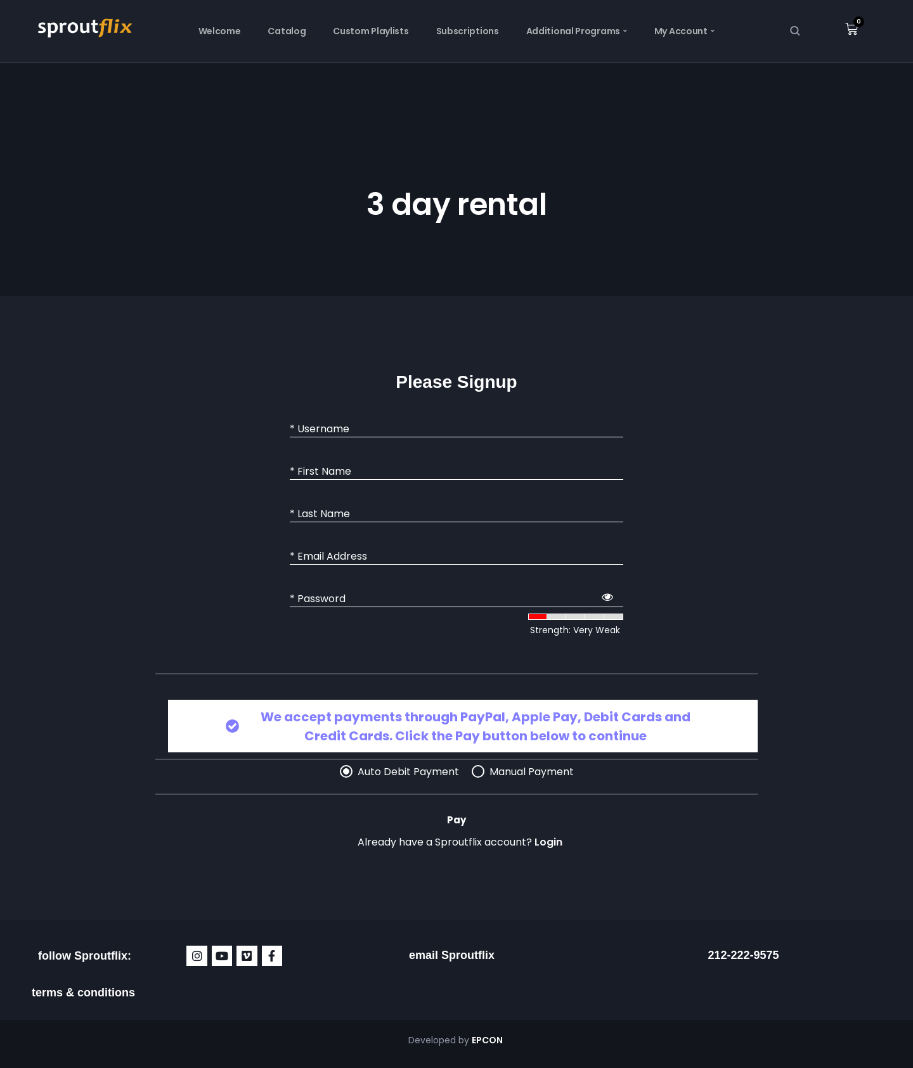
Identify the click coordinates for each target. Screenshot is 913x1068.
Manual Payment (531, 772)
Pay (456, 820)
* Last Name (320, 514)
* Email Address (328, 556)
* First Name (320, 472)
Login (548, 842)
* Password (318, 599)
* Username (319, 429)
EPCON (488, 1040)
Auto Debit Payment (408, 772)
